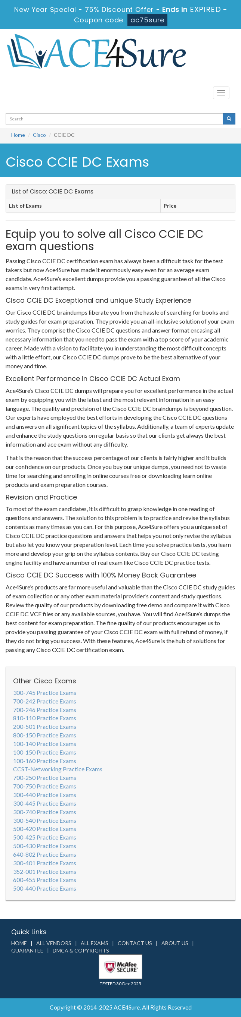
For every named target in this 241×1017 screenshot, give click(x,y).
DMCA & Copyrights (81, 950)
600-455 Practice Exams (44, 879)
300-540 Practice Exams (44, 820)
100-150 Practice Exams (44, 752)
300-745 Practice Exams (44, 692)
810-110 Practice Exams (44, 717)
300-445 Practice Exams (44, 803)
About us (174, 943)
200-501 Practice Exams (44, 726)
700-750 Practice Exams (44, 786)
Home (18, 135)
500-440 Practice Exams (44, 888)
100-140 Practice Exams (44, 743)
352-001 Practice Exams (44, 871)
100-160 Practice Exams (44, 760)
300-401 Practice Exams (44, 862)
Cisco (39, 135)
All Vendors (53, 943)
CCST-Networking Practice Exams (57, 768)
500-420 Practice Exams (44, 828)
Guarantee (27, 950)
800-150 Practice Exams (44, 735)
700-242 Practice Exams (44, 701)
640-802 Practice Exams (44, 854)
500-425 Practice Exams (44, 837)
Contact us (135, 943)
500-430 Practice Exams (44, 845)
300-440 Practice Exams (44, 794)
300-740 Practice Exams (44, 811)
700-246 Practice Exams (44, 709)
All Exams (94, 943)
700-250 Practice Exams (44, 777)
